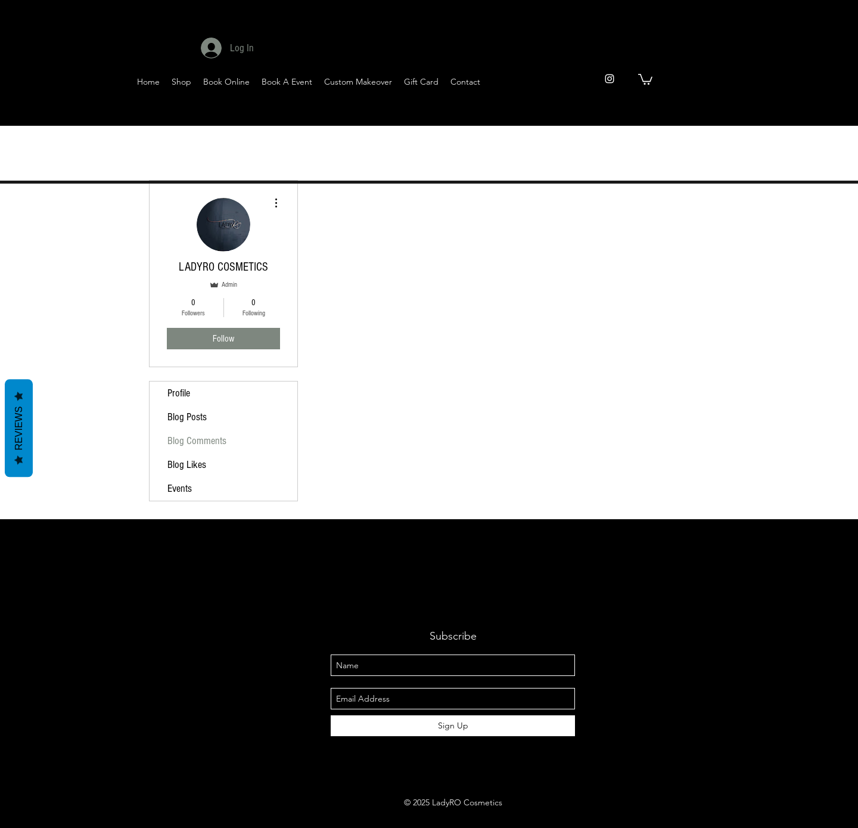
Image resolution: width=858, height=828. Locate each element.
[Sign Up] (453, 725)
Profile (178, 393)
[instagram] (609, 79)
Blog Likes (186, 464)
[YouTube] (714, 114)
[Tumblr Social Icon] (773, 114)
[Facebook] (656, 114)
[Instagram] (802, 114)
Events (179, 488)
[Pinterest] (744, 114)
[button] (645, 79)
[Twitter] (685, 114)
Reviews (19, 428)
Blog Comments (196, 441)
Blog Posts (187, 417)
